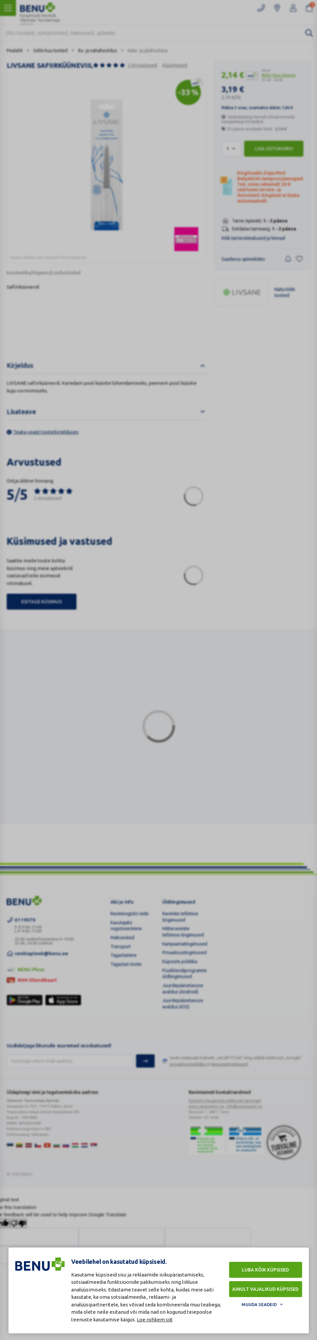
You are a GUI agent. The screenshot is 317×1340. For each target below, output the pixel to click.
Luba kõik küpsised (265, 1269)
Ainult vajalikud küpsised (265, 1289)
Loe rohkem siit (155, 1319)
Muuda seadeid (259, 1304)
